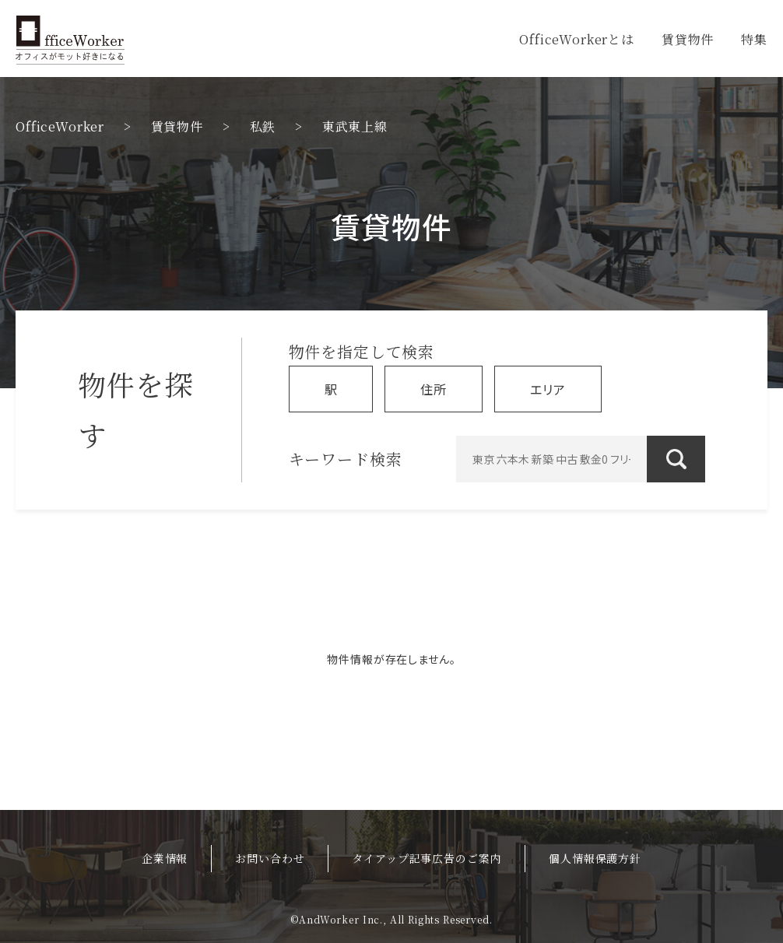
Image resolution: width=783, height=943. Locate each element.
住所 (433, 389)
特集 (754, 39)
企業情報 (165, 858)
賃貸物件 (688, 39)
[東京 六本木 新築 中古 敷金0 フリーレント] (580, 459)
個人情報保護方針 (595, 858)
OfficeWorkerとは (576, 39)
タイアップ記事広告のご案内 (426, 858)
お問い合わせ (269, 858)
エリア (548, 389)
